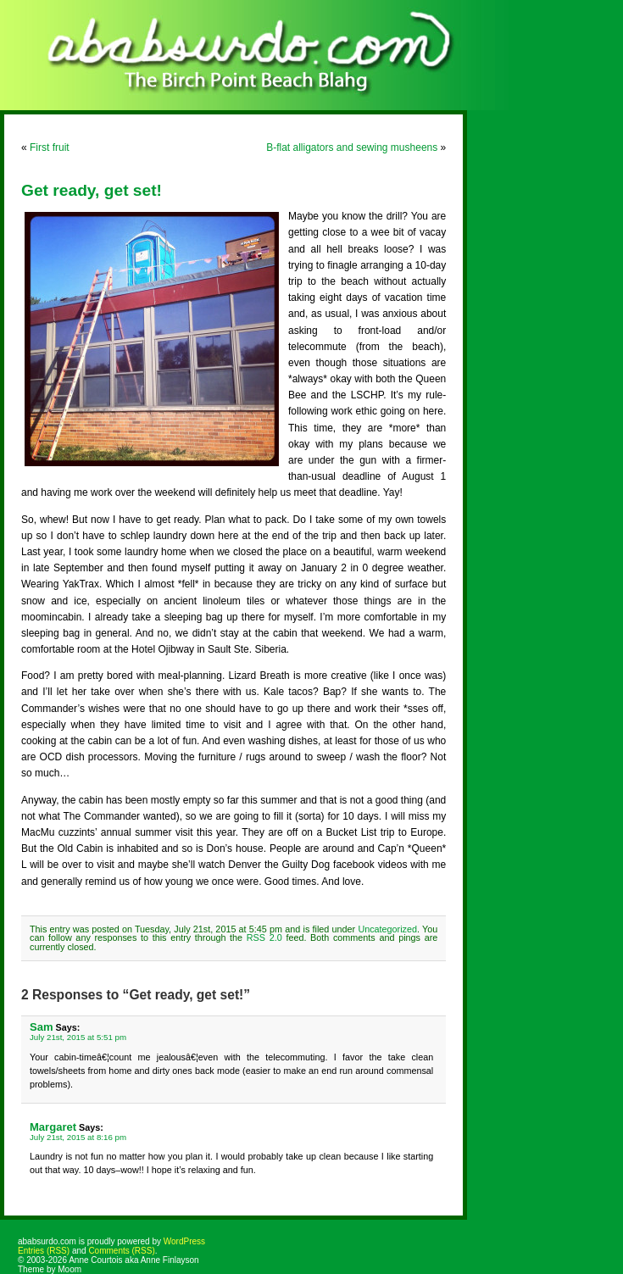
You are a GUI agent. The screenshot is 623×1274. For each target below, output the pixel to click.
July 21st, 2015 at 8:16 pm (78, 1137)
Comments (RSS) (121, 1250)
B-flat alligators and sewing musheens (351, 147)
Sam (41, 1027)
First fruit (50, 147)
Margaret (53, 1127)
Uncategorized (387, 929)
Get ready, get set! (91, 190)
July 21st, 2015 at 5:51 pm (78, 1037)
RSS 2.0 (264, 937)
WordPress (184, 1241)
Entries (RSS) (44, 1250)
